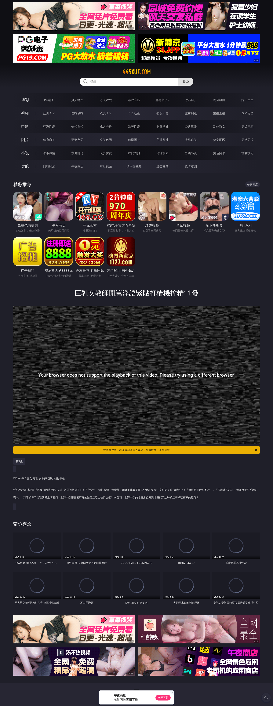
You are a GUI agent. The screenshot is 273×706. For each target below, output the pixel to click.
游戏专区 (134, 100)
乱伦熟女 (219, 126)
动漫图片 (134, 140)
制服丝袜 (162, 126)
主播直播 (219, 113)
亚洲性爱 (49, 126)
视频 (25, 113)
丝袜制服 (191, 113)
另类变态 (247, 126)
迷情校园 (162, 153)
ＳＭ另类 (247, 113)
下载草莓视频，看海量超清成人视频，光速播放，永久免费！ (179, 450)
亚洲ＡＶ (49, 113)
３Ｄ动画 (134, 113)
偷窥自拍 (49, 140)
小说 (25, 152)
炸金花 (190, 100)
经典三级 (191, 126)
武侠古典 (134, 153)
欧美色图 (106, 140)
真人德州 (77, 100)
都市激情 (49, 153)
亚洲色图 (77, 140)
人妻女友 (106, 153)
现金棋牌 (219, 100)
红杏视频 (162, 166)
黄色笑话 (219, 153)
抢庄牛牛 (247, 100)
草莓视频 (106, 166)
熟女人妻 (162, 113)
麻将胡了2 (162, 100)
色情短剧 (191, 166)
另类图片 (247, 140)
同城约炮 (49, 166)
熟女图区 (219, 140)
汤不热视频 (134, 166)
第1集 (19, 461)
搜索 (186, 82)
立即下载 (163, 697)
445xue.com (136, 72)
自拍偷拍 (77, 113)
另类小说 (191, 153)
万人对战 (106, 100)
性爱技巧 (247, 153)
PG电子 (49, 100)
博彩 (25, 99)
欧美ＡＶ (106, 113)
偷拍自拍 (77, 126)
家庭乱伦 (77, 153)
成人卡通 (106, 126)
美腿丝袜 (162, 140)
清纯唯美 (191, 140)
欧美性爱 (134, 126)
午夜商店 (77, 166)
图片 (25, 139)
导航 (25, 166)
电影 (25, 126)
